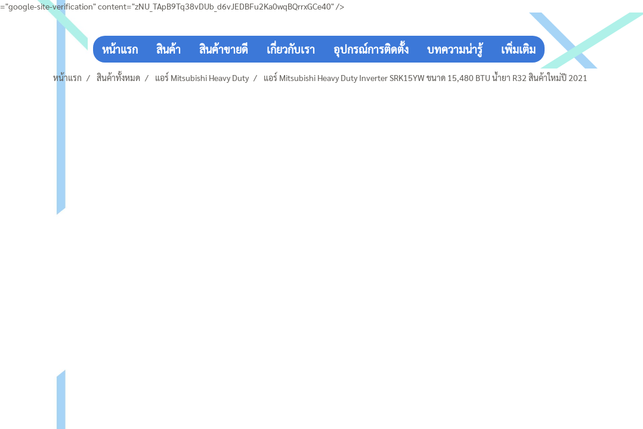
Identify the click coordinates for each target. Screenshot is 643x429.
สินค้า (168, 49)
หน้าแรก (120, 49)
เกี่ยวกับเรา (291, 49)
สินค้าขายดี (223, 49)
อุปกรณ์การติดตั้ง (371, 49)
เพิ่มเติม (518, 49)
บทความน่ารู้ (455, 49)
